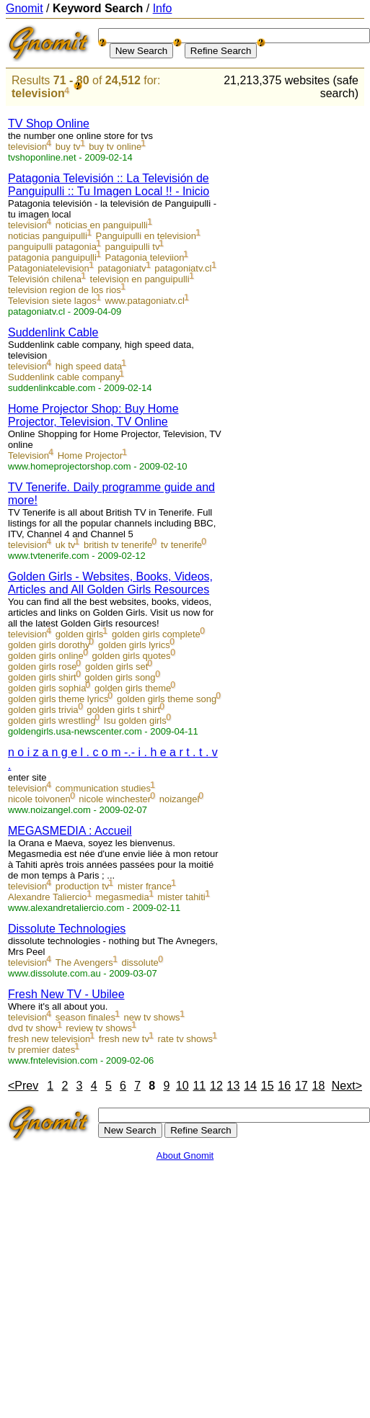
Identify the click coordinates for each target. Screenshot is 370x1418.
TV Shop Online (48, 123)
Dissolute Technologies (66, 929)
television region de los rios (64, 289)
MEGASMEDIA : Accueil (70, 831)
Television (28, 455)
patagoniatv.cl (182, 268)
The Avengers (84, 962)
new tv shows (152, 1017)
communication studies (103, 788)
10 (182, 1086)
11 (199, 1086)
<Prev (23, 1086)
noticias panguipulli (47, 235)
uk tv (65, 544)
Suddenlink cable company (64, 377)
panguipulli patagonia (52, 246)
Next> (347, 1086)
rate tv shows (185, 1038)
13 (233, 1086)
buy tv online (115, 146)
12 (216, 1086)
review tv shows (99, 1028)
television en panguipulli (140, 279)
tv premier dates (41, 1049)
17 (301, 1086)
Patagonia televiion (145, 257)
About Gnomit (185, 1155)
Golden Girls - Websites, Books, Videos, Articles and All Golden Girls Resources (110, 583)
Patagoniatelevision (48, 268)
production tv (82, 886)
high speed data (89, 366)
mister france (145, 886)
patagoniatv (121, 268)
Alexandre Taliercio (47, 897)
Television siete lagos (52, 300)
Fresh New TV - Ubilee (66, 994)
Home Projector (90, 455)
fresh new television (49, 1038)
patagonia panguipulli (52, 257)
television (38, 93)
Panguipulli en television (145, 235)
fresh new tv (124, 1038)
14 (250, 1086)
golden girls (80, 634)
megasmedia (122, 897)
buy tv (68, 146)
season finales (85, 1017)
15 (267, 1086)
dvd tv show (33, 1028)
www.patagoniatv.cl (144, 300)
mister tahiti (181, 897)
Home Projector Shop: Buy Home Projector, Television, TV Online (93, 415)
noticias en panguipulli (102, 225)
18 (318, 1086)
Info (162, 8)
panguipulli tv (132, 246)
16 (284, 1086)
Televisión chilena (45, 279)
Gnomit (24, 8)
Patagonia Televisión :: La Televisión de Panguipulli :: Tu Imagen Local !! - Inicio (108, 184)
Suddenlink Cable (53, 332)
